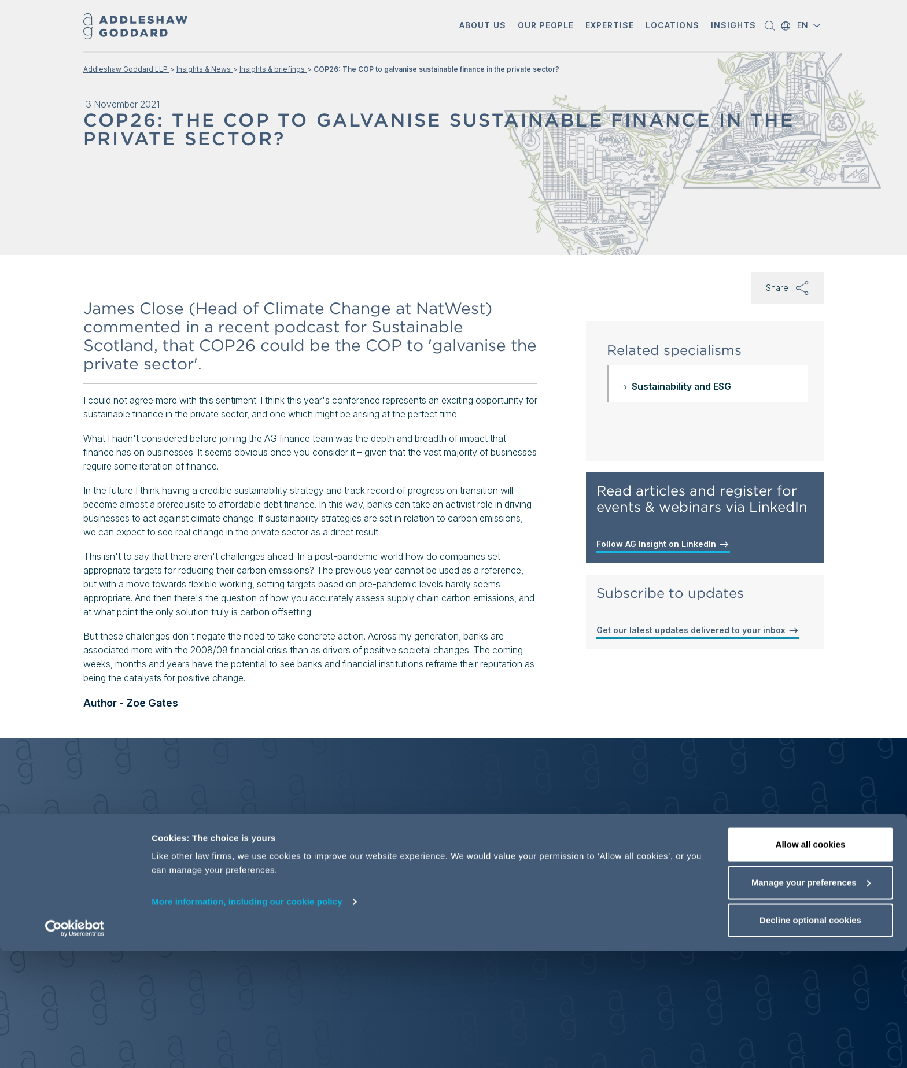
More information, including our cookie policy (247, 1018)
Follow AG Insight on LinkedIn (663, 544)
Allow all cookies (811, 961)
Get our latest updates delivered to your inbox (697, 630)
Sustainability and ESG (681, 386)
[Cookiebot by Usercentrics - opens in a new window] (75, 1045)
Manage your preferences (811, 999)
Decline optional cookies (810, 1037)
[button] (483, 26)
